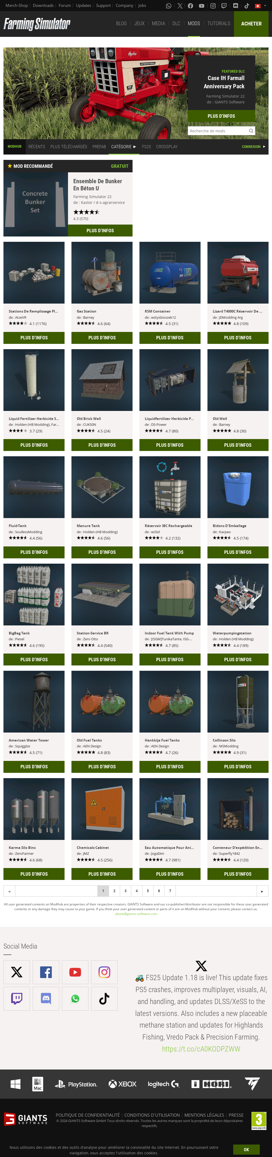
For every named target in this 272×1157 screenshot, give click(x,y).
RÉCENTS (36, 146)
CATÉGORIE (121, 146)
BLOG (121, 23)
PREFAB (99, 146)
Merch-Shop (17, 5)
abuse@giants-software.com (136, 913)
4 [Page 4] (137, 890)
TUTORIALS (218, 23)
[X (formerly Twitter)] (180, 5)
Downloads (43, 5)
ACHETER (251, 23)
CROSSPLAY (167, 146)
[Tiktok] (247, 5)
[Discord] (236, 5)
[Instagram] (213, 5)
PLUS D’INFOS (221, 116)
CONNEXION (251, 146)
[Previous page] (262, 891)
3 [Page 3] (125, 890)
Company (124, 5)
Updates (83, 5)
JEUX (139, 23)
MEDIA (158, 23)
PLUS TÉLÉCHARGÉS (68, 146)
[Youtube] (202, 5)
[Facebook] (191, 5)
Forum (65, 5)
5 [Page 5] (148, 890)
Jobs (142, 5)
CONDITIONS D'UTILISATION (152, 1115)
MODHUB (15, 146)
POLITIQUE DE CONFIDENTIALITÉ (88, 1115)
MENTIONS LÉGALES (204, 1115)
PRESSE (236, 1115)
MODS (194, 23)
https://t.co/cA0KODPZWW (201, 1049)
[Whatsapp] (169, 5)
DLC (176, 23)
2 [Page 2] (114, 890)
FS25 (146, 146)
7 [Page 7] (170, 890)
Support (103, 5)
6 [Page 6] (159, 890)
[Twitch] (225, 5)
